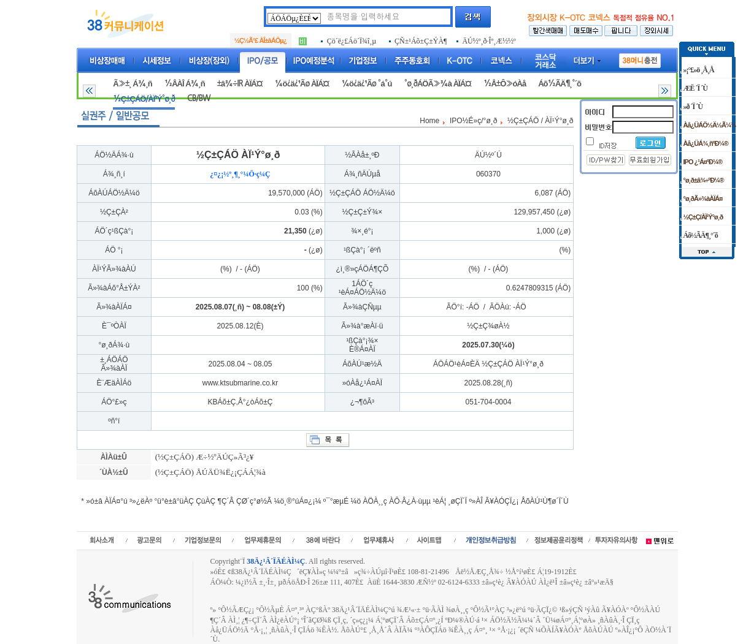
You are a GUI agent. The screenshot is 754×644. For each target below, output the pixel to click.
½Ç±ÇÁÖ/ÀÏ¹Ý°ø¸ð (144, 99)
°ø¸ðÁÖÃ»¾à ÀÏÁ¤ (437, 84)
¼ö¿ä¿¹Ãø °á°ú (366, 84)
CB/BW (198, 98)
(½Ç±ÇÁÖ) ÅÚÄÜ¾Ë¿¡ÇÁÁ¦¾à (209, 472)
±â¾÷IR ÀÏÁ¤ (240, 84)
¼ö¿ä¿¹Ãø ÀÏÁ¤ (302, 84)
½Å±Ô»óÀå (504, 84)
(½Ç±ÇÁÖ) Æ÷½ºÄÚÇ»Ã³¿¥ (203, 456)
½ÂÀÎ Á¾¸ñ (184, 84)
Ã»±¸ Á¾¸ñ (132, 84)
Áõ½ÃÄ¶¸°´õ (559, 84)
